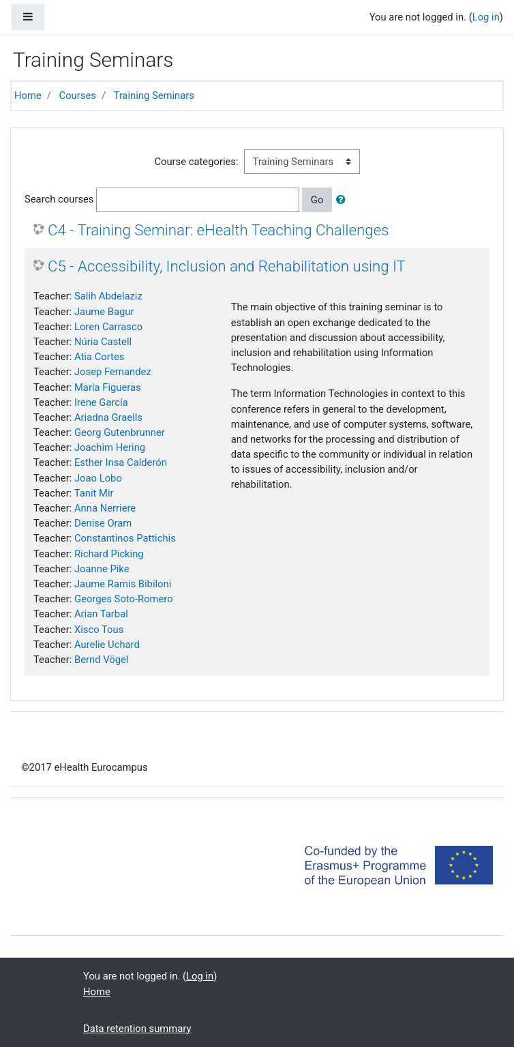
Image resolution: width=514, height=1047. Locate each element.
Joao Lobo (98, 478)
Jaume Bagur (104, 312)
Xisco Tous (98, 629)
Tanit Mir (94, 493)
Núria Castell (103, 342)
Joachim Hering (109, 447)
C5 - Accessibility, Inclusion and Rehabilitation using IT (227, 266)
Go (317, 200)
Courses (77, 95)
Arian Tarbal (101, 614)
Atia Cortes (99, 357)
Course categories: (196, 162)
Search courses (59, 199)
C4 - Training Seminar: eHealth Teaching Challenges (218, 230)
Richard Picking (109, 554)
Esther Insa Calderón (120, 462)
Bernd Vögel (101, 659)
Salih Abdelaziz (108, 296)
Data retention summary (137, 1028)
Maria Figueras (107, 387)
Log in (486, 17)
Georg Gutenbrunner (119, 432)
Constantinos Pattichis (125, 538)
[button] (343, 200)
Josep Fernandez (112, 372)
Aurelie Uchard (107, 644)
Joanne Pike (102, 569)
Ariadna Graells (108, 417)
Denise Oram (103, 523)
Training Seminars (153, 95)
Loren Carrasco (108, 327)
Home (28, 95)
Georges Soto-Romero (123, 599)
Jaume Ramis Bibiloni (122, 584)
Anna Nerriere (105, 508)
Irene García (101, 402)
